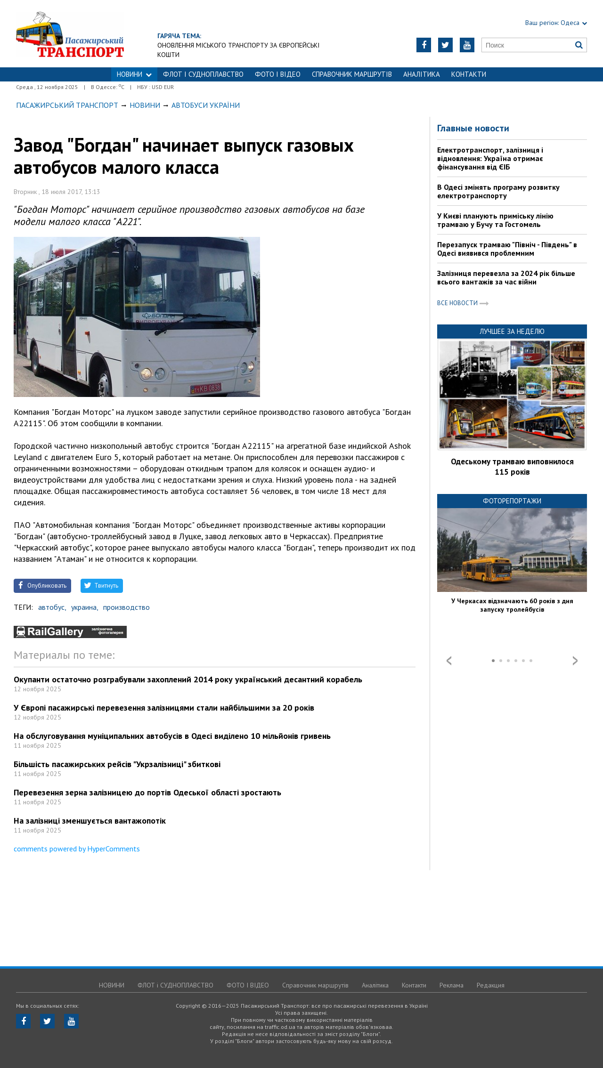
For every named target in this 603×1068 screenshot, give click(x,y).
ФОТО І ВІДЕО (278, 74)
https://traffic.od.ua (96, 33)
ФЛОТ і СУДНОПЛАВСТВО (203, 74)
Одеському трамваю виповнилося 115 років (512, 466)
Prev (449, 660)
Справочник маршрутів (352, 74)
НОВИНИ (134, 74)
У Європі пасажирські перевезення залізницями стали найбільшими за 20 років (164, 707)
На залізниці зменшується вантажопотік (90, 820)
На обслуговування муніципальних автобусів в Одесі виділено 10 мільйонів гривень (172, 735)
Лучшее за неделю (512, 331)
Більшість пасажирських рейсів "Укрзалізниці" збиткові (117, 764)
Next (575, 660)
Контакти (468, 74)
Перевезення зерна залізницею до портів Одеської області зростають (147, 792)
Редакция (491, 985)
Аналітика (421, 74)
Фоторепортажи (512, 500)
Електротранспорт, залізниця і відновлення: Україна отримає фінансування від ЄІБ (490, 158)
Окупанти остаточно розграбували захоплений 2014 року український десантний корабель (188, 679)
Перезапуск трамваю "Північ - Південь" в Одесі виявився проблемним (507, 249)
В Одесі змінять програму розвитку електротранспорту (498, 191)
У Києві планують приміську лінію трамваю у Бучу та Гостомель (495, 220)
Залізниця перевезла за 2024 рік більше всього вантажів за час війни (506, 277)
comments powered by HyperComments (77, 848)
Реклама (452, 985)
